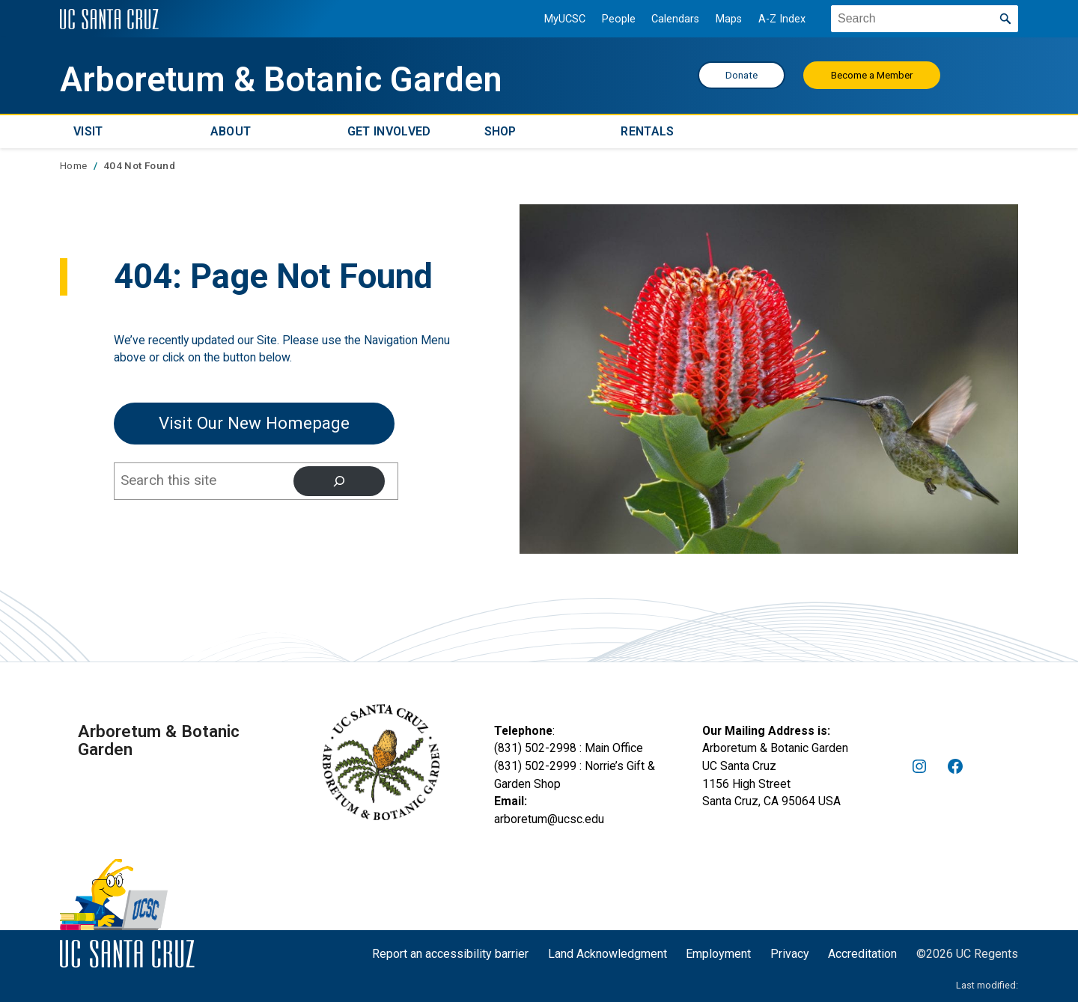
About (231, 131)
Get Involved (389, 131)
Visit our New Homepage (254, 423)
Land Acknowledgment (607, 954)
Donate (741, 75)
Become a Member (872, 75)
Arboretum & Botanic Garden (281, 80)
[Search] (339, 481)
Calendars (675, 19)
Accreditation (862, 954)
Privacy (789, 954)
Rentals (647, 131)
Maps (729, 19)
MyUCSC (564, 19)
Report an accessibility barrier (450, 954)
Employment (718, 954)
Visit (88, 131)
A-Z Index (782, 19)
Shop (500, 131)
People (619, 19)
